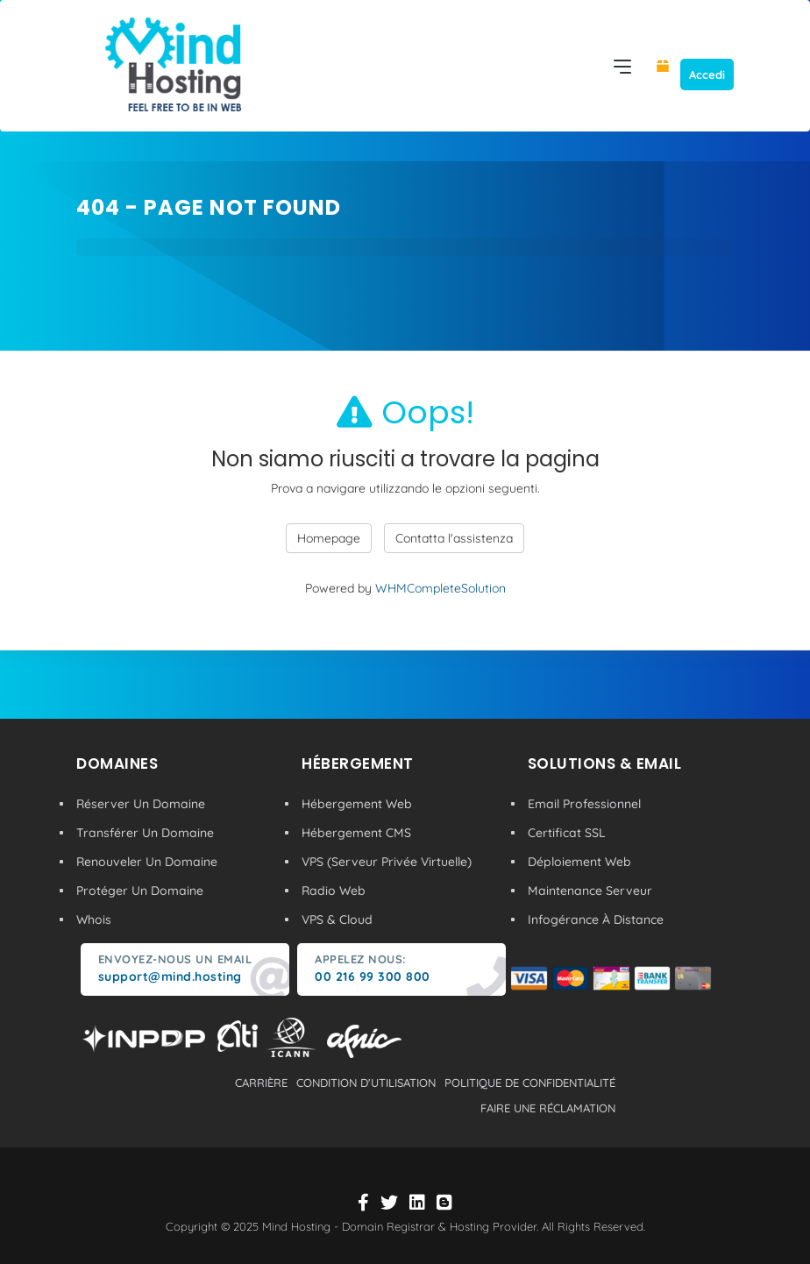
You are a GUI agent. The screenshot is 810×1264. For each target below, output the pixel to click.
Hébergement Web (357, 804)
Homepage (328, 538)
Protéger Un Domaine (139, 890)
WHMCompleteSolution (440, 588)
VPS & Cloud (337, 919)
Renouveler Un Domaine (146, 862)
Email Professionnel (584, 804)
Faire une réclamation (547, 1108)
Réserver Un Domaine (140, 804)
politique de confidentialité (529, 1083)
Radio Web (334, 890)
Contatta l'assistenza (454, 538)
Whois (93, 919)
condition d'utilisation (366, 1083)
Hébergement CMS (356, 833)
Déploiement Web (579, 862)
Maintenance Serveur (590, 890)
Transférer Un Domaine (145, 833)
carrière (261, 1083)
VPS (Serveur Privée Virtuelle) (387, 862)
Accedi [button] (707, 74)
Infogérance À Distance (596, 919)
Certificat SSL (567, 833)
